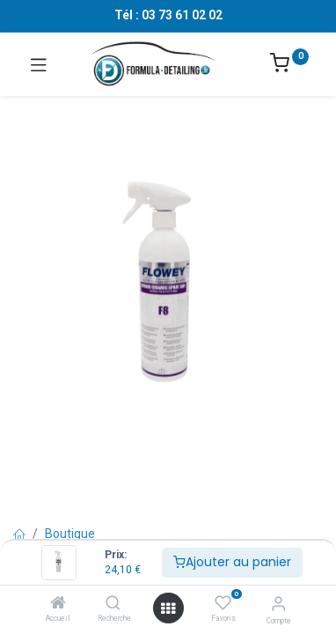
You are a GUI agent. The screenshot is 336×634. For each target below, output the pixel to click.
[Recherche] (113, 604)
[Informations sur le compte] (278, 603)
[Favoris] (223, 603)
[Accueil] (58, 604)
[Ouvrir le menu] (168, 608)
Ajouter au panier (232, 562)
